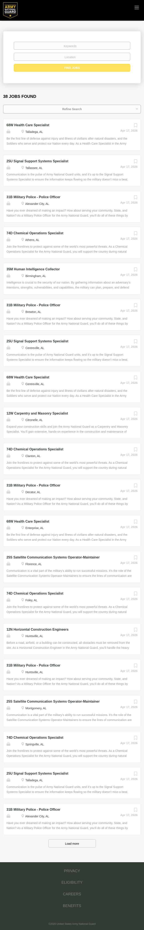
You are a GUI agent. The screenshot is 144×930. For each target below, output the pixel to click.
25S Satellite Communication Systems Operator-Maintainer (53, 557)
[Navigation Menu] (137, 7)
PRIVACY (72, 871)
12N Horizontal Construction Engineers (37, 629)
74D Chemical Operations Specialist (34, 233)
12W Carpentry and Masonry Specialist (37, 413)
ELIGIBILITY (72, 882)
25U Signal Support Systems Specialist (37, 161)
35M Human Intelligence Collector (33, 269)
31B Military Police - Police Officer (33, 197)
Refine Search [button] (72, 109)
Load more (72, 843)
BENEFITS (72, 906)
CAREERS (72, 894)
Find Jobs (72, 67)
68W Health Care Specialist (27, 125)
